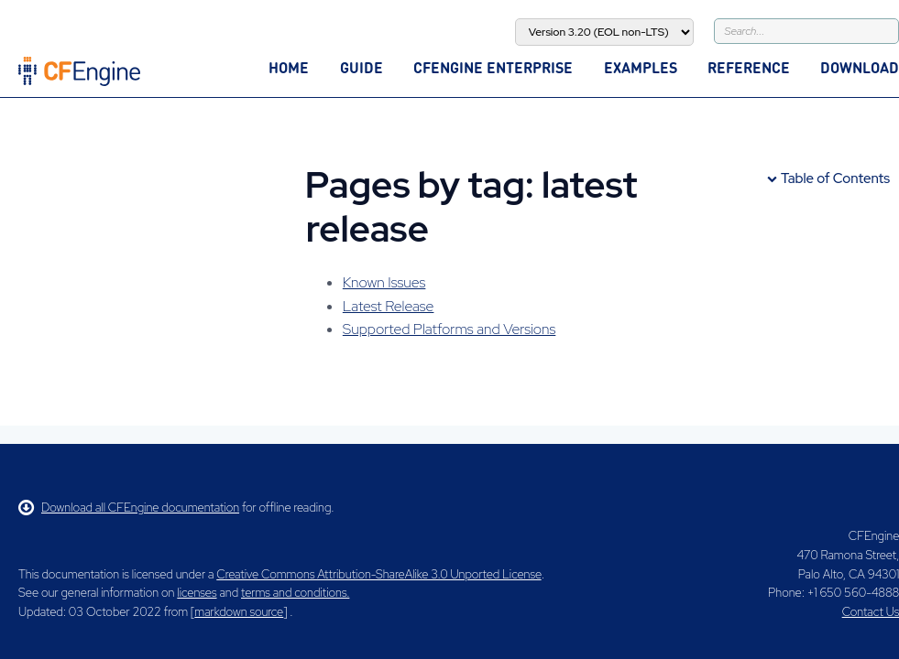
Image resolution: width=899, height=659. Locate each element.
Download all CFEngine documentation (128, 507)
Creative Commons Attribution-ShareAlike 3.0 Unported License (378, 574)
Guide (361, 67)
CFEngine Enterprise (493, 67)
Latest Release (388, 306)
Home (289, 67)
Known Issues (384, 282)
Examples (640, 67)
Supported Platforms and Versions (449, 329)
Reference (748, 67)
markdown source (238, 612)
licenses (196, 592)
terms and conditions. (295, 592)
